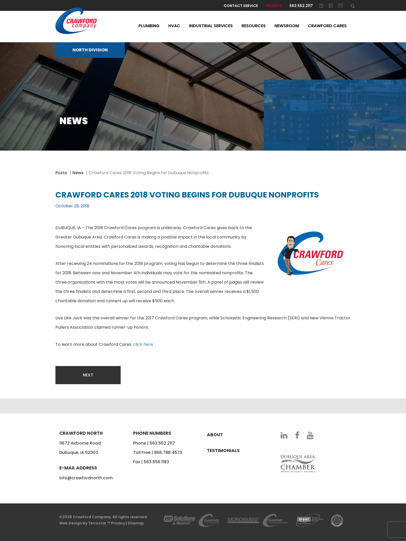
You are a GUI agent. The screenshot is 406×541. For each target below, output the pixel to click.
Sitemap (136, 523)
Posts (61, 173)
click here (143, 344)
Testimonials (223, 450)
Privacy (118, 523)
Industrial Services (211, 26)
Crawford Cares (327, 26)
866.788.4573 (168, 452)
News (78, 173)
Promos (273, 5)
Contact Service (241, 5)
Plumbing (149, 26)
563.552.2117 (301, 5)
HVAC (174, 26)
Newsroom (286, 26)
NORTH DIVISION (90, 50)
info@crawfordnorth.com (86, 478)
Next (88, 375)
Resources (254, 26)
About (215, 435)
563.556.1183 (156, 462)
